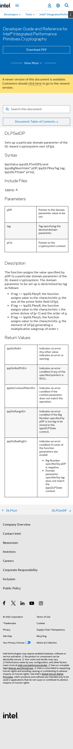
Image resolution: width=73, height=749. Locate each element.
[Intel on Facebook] (4, 603)
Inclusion (9, 579)
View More (33, 63)
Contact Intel (12, 534)
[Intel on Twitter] (14, 603)
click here (35, 83)
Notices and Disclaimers (20, 668)
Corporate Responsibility (20, 570)
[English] (58, 5)
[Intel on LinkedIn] (23, 603)
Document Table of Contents (35, 122)
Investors (9, 552)
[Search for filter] (36, 109)
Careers (8, 561)
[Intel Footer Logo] (10, 715)
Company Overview (16, 525)
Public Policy (12, 588)
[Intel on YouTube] (32, 603)
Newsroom (10, 543)
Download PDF (36, 50)
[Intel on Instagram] (41, 603)
